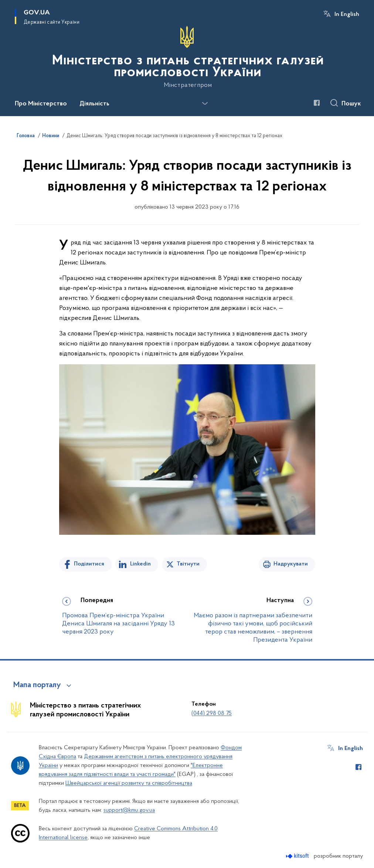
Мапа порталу (37, 685)
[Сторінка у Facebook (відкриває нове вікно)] (316, 102)
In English (346, 14)
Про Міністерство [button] (41, 104)
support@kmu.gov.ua (129, 810)
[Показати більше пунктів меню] (204, 103)
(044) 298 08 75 (211, 713)
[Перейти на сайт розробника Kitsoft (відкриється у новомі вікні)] (298, 856)
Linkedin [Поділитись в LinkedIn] (140, 564)
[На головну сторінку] (187, 57)
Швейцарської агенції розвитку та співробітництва (128, 783)
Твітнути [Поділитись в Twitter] (188, 564)
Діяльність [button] (94, 104)
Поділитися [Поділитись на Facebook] (89, 564)
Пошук (351, 104)
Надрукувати (290, 564)
